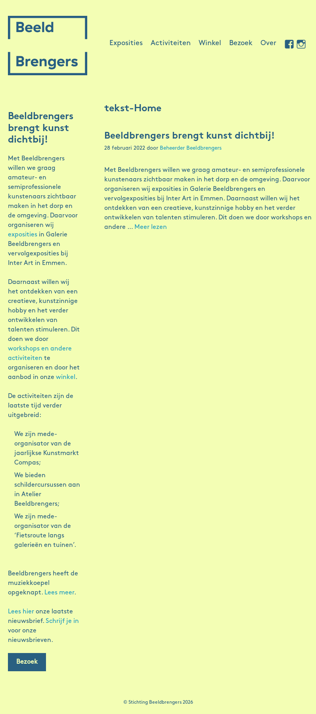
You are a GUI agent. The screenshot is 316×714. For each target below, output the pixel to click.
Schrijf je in (62, 621)
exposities (22, 235)
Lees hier (21, 612)
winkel (65, 377)
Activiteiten (171, 43)
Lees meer (59, 593)
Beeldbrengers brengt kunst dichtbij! (189, 136)
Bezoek (241, 43)
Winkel (210, 43)
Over (268, 43)
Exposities (126, 43)
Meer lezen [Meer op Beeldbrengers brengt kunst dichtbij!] (150, 227)
